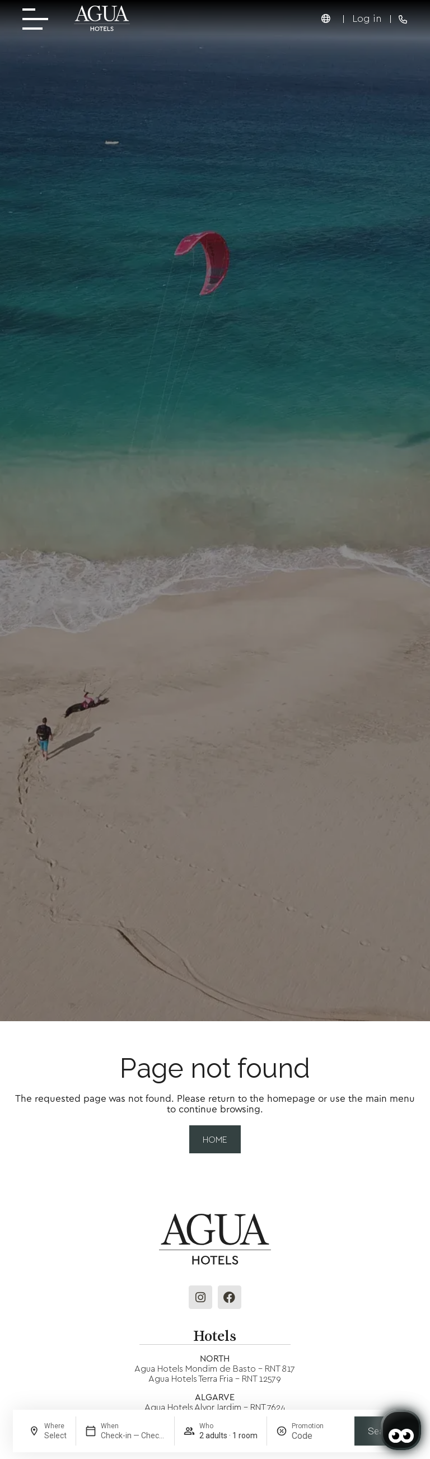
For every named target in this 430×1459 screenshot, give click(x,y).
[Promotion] (318, 1435)
